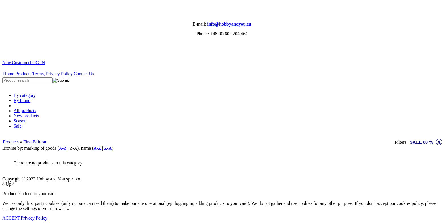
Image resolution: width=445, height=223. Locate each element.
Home (8, 73)
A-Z (63, 148)
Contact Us (84, 73)
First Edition (34, 141)
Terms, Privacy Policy (52, 73)
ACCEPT (11, 218)
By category (25, 95)
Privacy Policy (34, 218)
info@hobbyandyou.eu (229, 24)
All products (25, 110)
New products (26, 115)
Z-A (108, 148)
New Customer (16, 62)
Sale (18, 126)
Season (20, 120)
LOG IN (37, 62)
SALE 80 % (426, 142)
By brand (22, 100)
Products (23, 73)
